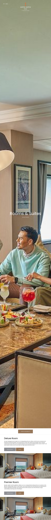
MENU (5, 3)
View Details (10, 449)
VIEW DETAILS (10, 493)
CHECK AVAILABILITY (25, 431)
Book (20, 449)
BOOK (20, 493)
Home (23, 217)
